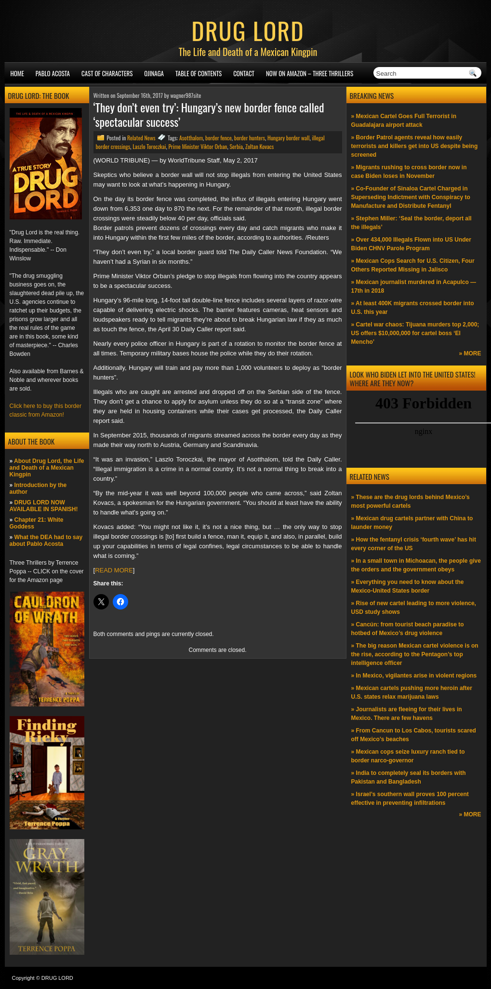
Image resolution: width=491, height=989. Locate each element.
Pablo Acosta (53, 73)
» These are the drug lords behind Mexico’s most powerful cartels (410, 501)
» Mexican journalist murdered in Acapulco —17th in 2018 (414, 286)
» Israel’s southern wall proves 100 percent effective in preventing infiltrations (410, 798)
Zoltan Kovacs (259, 146)
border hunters (249, 138)
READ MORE (114, 570)
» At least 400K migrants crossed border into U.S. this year (412, 307)
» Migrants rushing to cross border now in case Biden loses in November (409, 171)
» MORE (470, 353)
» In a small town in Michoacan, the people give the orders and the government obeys (416, 565)
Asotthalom (191, 138)
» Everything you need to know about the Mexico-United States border (407, 586)
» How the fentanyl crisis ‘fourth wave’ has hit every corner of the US (413, 544)
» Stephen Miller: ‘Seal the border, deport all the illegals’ (411, 222)
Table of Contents (198, 73)
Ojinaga (154, 73)
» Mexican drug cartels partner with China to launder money (412, 522)
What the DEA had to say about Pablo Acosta (46, 540)
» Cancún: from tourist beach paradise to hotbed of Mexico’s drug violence (407, 629)
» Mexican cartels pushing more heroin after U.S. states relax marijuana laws (411, 692)
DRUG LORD (247, 30)
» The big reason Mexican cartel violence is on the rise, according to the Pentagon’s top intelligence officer (414, 654)
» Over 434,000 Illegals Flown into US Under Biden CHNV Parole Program (411, 244)
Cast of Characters (107, 73)
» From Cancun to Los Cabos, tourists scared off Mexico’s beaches (413, 735)
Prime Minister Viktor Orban (197, 146)
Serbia (236, 146)
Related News (141, 138)
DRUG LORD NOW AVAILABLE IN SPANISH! (44, 506)
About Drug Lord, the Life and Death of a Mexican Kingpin (47, 468)
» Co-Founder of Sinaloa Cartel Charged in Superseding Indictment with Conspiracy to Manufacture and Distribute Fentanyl (410, 197)
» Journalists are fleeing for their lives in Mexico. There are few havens (406, 713)
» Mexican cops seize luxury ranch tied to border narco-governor (408, 756)
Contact (243, 73)
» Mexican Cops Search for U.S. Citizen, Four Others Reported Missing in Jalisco (413, 265)
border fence (218, 138)
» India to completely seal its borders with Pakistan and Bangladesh (408, 777)
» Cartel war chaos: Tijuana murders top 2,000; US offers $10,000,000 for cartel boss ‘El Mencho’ (415, 333)
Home (17, 73)
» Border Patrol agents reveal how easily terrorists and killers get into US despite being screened (414, 146)
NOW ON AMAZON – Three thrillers (309, 73)
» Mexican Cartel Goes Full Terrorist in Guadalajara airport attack (404, 120)
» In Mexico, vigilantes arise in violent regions (414, 675)
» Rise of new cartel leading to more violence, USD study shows (413, 607)
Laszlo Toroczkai (149, 146)
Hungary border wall (288, 138)
